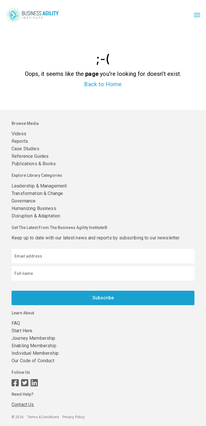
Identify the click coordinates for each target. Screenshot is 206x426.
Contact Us (23, 404)
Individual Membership (35, 353)
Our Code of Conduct (33, 360)
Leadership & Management (39, 186)
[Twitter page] (24, 382)
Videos (19, 133)
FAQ (16, 323)
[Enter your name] (103, 273)
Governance (24, 201)
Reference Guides (30, 156)
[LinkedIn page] (34, 382)
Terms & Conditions (43, 417)
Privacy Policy (73, 417)
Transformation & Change (37, 193)
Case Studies (25, 148)
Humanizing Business (34, 208)
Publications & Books (34, 163)
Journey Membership (33, 338)
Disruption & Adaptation (36, 216)
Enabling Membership (34, 345)
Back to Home (103, 84)
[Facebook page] (15, 382)
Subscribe (103, 298)
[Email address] (103, 256)
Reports (20, 141)
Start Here (22, 330)
